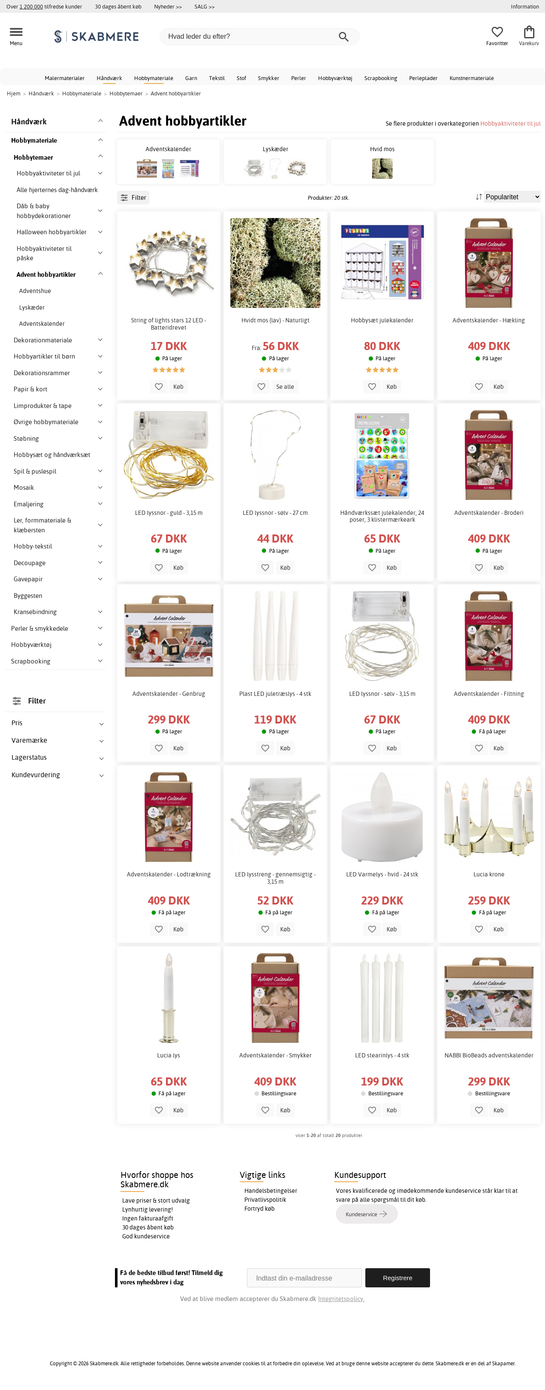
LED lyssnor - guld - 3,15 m (169, 512)
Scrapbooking (380, 78)
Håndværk (109, 78)
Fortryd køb (259, 1208)
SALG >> (205, 6)
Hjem (13, 93)
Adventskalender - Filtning (489, 693)
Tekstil (217, 78)
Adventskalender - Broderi (489, 512)
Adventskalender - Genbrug (168, 693)
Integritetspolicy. (341, 1299)
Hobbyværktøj (335, 78)
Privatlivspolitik (265, 1199)
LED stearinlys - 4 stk (382, 1055)
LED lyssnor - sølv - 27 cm (275, 512)
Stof (241, 78)
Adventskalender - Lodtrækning (169, 874)
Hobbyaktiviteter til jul (510, 123)
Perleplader (423, 78)
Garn (191, 78)
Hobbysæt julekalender (382, 320)
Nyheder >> (168, 6)
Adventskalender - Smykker (275, 1055)
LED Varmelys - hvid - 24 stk (382, 874)
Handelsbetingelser (270, 1191)
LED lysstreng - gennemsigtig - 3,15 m (275, 878)
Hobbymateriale (153, 78)
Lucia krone (489, 874)
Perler (298, 78)
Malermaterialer (65, 78)
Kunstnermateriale (472, 78)
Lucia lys (168, 1055)
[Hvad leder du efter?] (260, 36)
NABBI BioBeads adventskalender (489, 1055)
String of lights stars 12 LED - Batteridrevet (168, 323)
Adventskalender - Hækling (489, 320)
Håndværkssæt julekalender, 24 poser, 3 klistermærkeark (382, 516)
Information (525, 6)
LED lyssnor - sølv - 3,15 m (382, 693)
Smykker (268, 78)
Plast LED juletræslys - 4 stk (275, 693)
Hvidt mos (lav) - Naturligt (275, 320)
